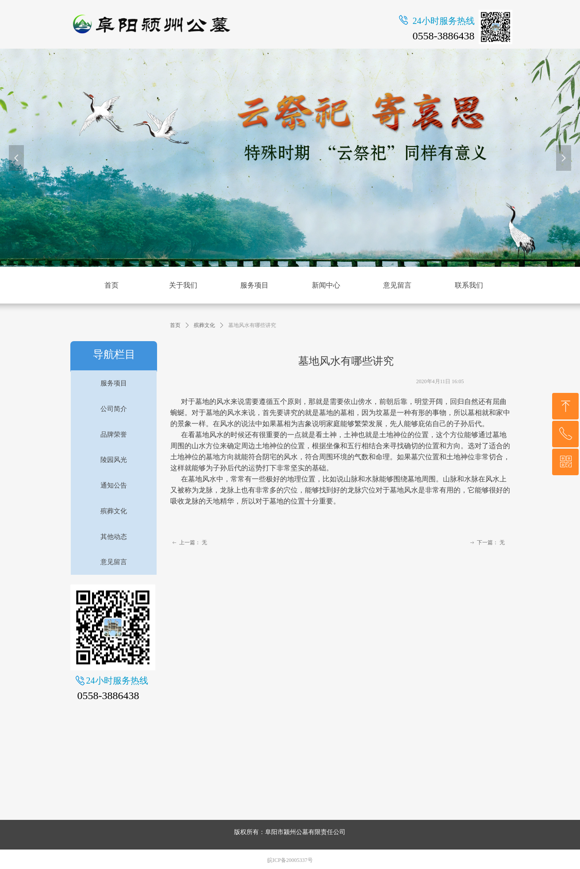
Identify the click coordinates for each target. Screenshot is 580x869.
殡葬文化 (204, 325)
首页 (175, 325)
